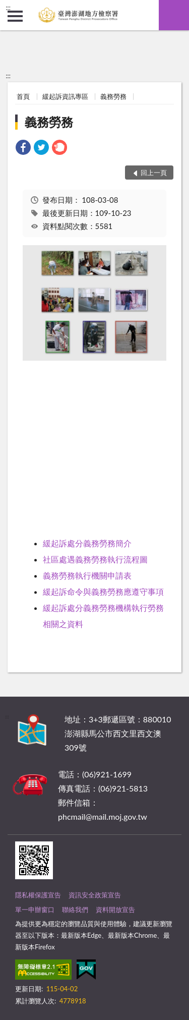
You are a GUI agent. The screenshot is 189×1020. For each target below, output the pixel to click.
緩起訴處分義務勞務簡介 (87, 543)
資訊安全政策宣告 (95, 895)
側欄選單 (15, 16)
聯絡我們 (75, 909)
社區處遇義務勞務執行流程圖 (95, 559)
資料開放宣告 (115, 909)
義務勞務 (113, 96)
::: (8, 8)
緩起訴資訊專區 (65, 96)
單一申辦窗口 (34, 909)
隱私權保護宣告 (38, 895)
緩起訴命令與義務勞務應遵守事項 (103, 591)
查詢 (174, 15)
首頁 (23, 96)
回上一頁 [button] (154, 172)
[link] (23, 148)
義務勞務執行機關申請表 (87, 575)
